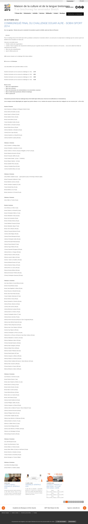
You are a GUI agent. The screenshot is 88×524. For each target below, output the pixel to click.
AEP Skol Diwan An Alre (51, 508)
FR (80, 1)
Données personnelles (26, 512)
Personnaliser (72, 521)
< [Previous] (3, 508)
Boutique (62, 13)
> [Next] (84, 508)
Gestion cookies (15, 512)
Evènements (27, 13)
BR (83, 1)
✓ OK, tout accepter (61, 521)
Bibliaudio (49, 13)
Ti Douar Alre (18, 13)
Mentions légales (5, 512)
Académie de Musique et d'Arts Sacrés (24, 508)
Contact (56, 13)
